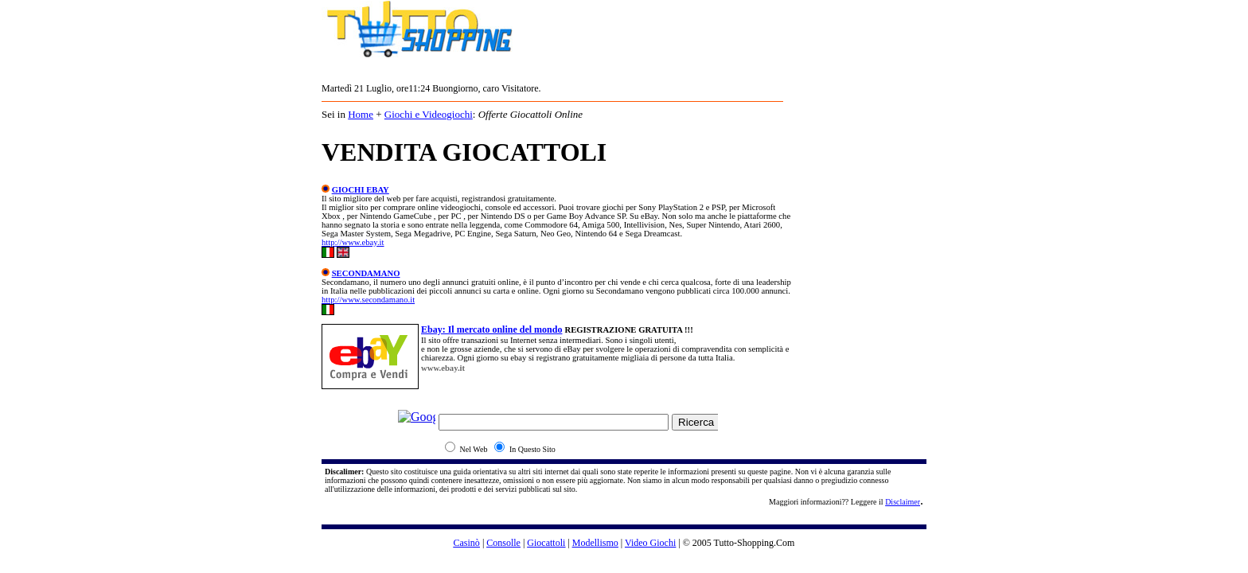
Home (360, 114)
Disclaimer (902, 501)
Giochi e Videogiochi (428, 114)
